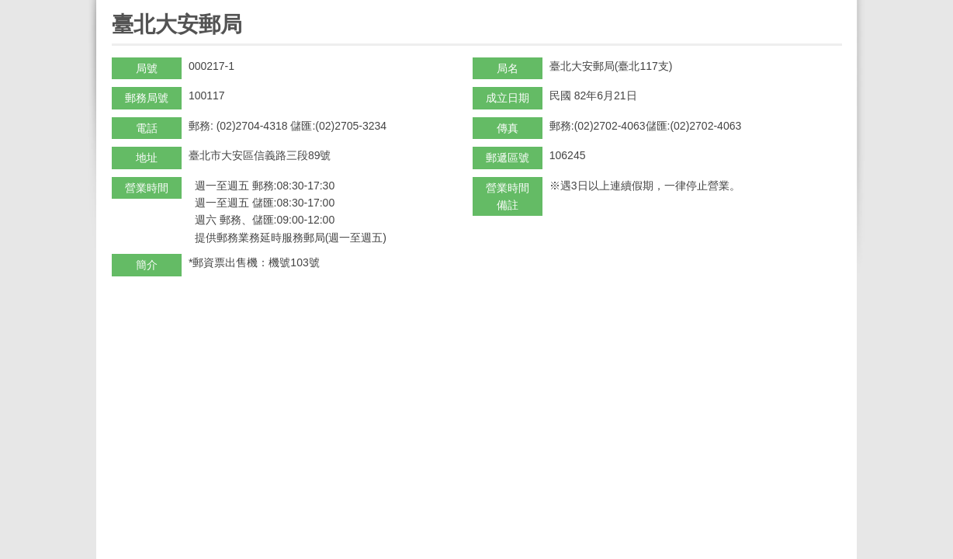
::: (117, 6)
